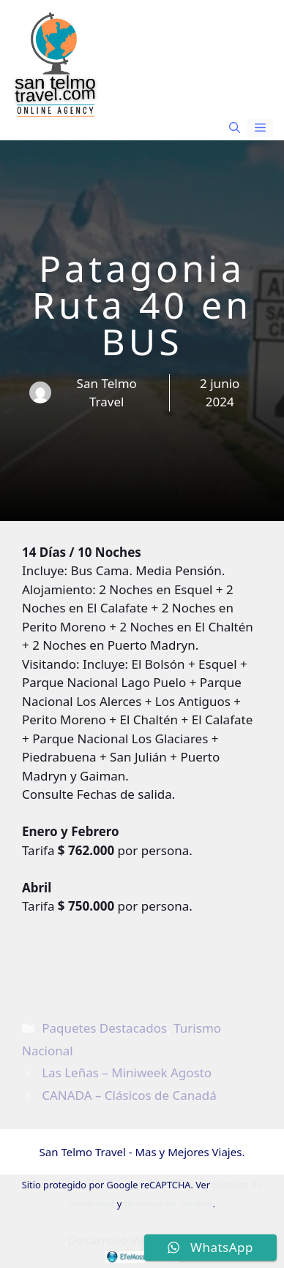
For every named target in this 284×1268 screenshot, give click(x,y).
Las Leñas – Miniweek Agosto (127, 1072)
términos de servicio (168, 1203)
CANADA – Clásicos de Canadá (129, 1095)
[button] (234, 127)
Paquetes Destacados (104, 1028)
